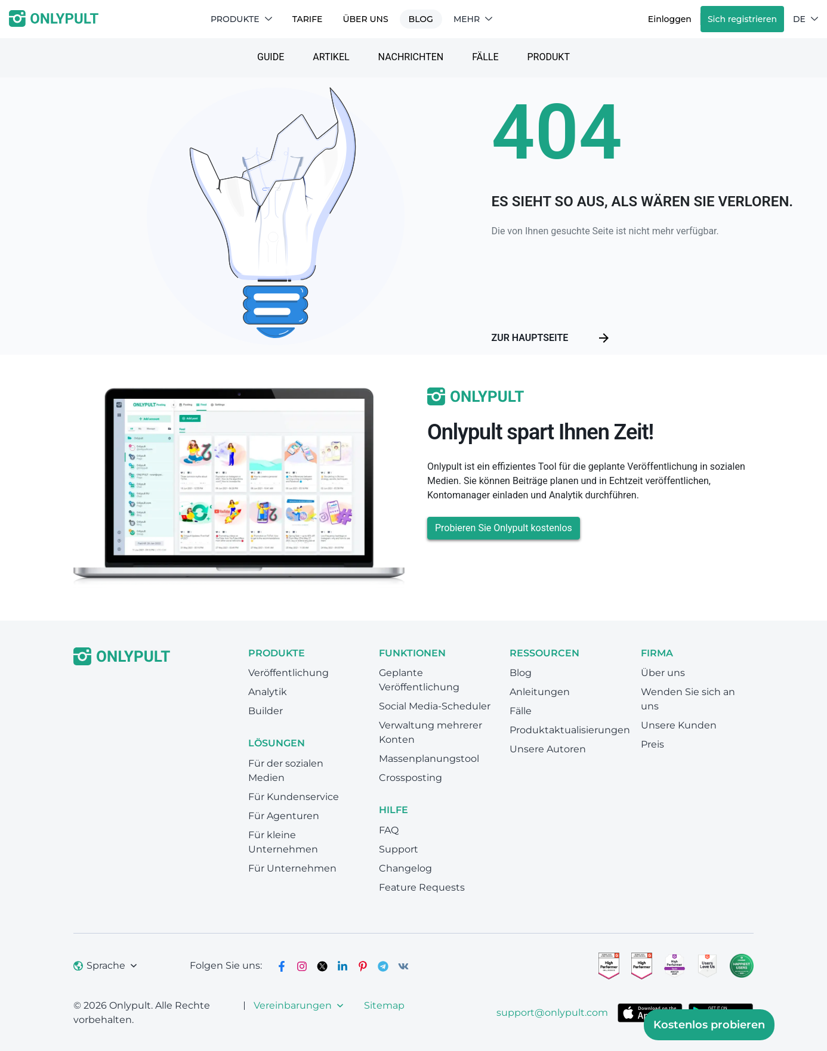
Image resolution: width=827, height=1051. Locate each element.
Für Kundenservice (293, 796)
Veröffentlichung (288, 672)
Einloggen (670, 19)
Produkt (548, 57)
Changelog (405, 868)
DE (805, 19)
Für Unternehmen (292, 868)
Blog (421, 19)
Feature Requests (422, 887)
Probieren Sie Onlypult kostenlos (503, 528)
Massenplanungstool (429, 758)
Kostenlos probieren (709, 1024)
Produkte (241, 19)
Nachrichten (411, 57)
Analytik (267, 691)
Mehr (472, 19)
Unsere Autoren (548, 749)
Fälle (485, 57)
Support (398, 849)
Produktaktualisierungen (570, 730)
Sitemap (384, 1005)
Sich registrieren (742, 19)
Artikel (331, 57)
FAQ (389, 830)
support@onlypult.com (552, 1012)
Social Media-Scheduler (434, 706)
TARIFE (307, 19)
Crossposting (410, 777)
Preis (652, 744)
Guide (270, 57)
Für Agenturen (283, 815)
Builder (265, 711)
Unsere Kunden (679, 725)
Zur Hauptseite (552, 338)
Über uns (365, 19)
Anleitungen (540, 691)
